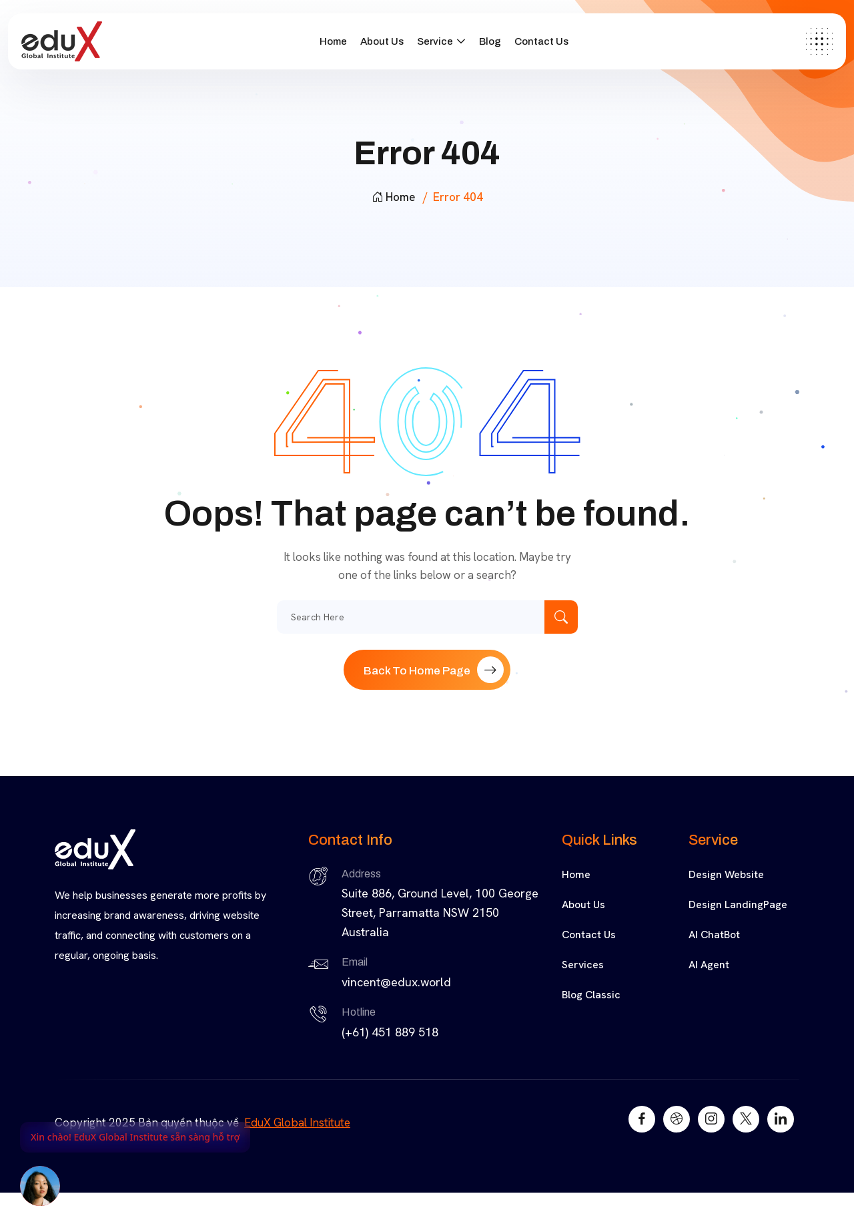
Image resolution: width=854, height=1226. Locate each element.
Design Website (726, 874)
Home (333, 41)
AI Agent (709, 965)
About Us (382, 41)
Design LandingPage (738, 904)
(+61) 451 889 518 (390, 1032)
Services (583, 965)
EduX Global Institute (297, 1122)
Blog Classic (591, 995)
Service (435, 41)
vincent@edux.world (396, 982)
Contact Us (541, 41)
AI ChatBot (714, 935)
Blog (490, 41)
